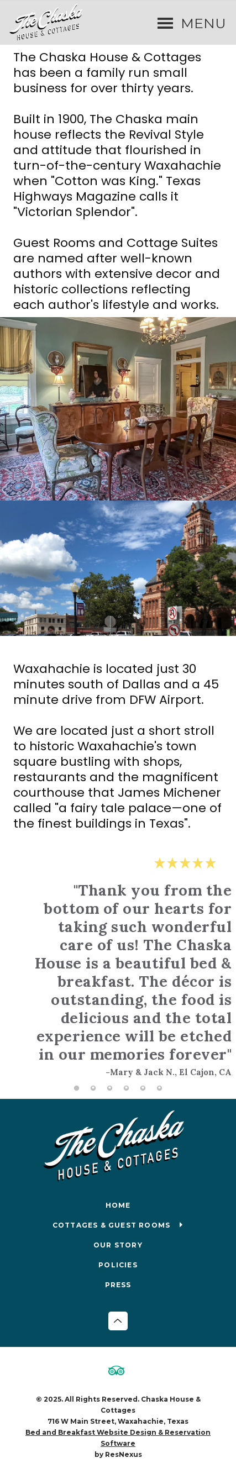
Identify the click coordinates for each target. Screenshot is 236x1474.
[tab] (76, 1088)
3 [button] (110, 1088)
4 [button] (126, 1088)
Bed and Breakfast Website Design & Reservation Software (118, 1437)
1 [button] (76, 1088)
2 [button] (93, 1088)
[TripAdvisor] (118, 1372)
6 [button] (159, 1088)
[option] (118, 966)
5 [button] (143, 1088)
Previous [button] (24, 975)
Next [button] (211, 975)
